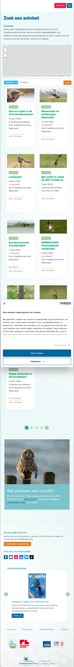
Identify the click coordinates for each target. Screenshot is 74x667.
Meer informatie (15, 136)
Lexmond (13, 267)
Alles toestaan (37, 353)
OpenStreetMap (52, 75)
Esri (43, 75)
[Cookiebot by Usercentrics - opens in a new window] (60, 303)
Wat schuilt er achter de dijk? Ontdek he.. (52, 178)
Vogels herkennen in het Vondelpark (20, 375)
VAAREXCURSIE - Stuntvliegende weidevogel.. (50, 245)
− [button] (5, 51)
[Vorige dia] (6, 608)
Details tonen (60, 345)
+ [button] (5, 47)
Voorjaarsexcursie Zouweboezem (19, 244)
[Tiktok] (32, 557)
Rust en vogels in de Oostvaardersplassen (21, 113)
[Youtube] (11, 557)
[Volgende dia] (67, 608)
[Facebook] (6, 557)
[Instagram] (16, 557)
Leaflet (31, 75)
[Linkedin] (21, 557)
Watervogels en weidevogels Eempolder (50, 114)
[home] (12, 6)
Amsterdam (15, 398)
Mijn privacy (28, 629)
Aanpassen (37, 361)
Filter (67, 83)
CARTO (68, 75)
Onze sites (11, 629)
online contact (30, 499)
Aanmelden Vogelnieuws (17, 544)
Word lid (17, 616)
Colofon (64, 629)
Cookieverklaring (47, 629)
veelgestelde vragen (16, 502)
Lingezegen (15, 176)
